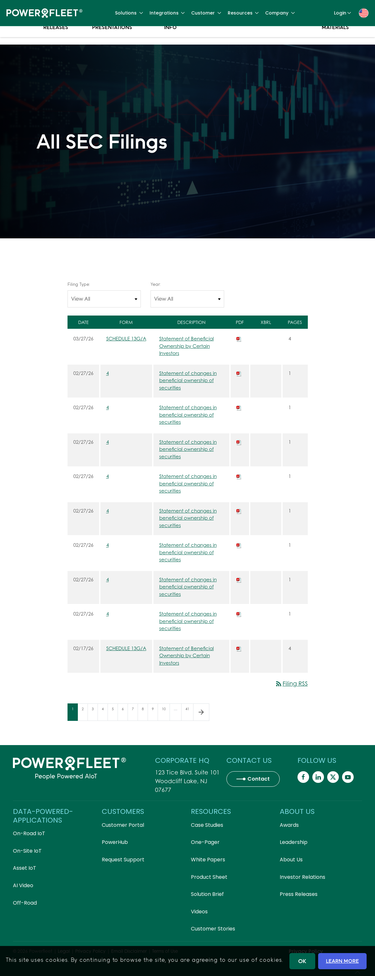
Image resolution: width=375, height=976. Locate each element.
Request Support (123, 859)
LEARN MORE (342, 961)
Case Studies (207, 825)
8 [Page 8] (144, 713)
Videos (199, 911)
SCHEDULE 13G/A (126, 338)
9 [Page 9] (154, 713)
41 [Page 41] (189, 713)
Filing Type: (79, 284)
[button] (364, 12)
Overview (22, 35)
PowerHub (115, 842)
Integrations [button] (167, 13)
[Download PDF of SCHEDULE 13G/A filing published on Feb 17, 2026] (239, 648)
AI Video (23, 885)
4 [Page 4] (104, 713)
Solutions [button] (129, 13)
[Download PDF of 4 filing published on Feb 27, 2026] (239, 373)
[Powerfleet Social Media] (303, 777)
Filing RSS (291, 683)
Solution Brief (207, 894)
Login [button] (342, 13)
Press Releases (55, 39)
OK (302, 961)
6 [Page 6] (124, 713)
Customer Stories (213, 928)
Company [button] (280, 13)
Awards (289, 825)
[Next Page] (201, 712)
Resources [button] (243, 13)
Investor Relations (302, 877)
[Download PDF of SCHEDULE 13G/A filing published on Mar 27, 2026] (239, 338)
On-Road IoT (29, 833)
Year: (156, 284)
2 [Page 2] (84, 713)
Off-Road (25, 903)
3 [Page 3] (94, 713)
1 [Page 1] (74, 713)
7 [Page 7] (134, 713)
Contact (258, 779)
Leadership (293, 842)
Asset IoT (24, 868)
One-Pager (205, 842)
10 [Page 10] (165, 713)
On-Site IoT (27, 851)
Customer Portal (123, 825)
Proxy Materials (335, 39)
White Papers (208, 859)
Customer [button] (206, 13)
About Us (291, 859)
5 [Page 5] (114, 713)
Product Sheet (209, 877)
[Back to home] (44, 13)
